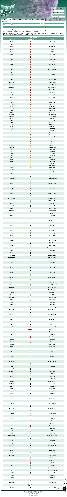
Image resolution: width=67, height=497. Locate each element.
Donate (42, 19)
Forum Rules (42, 492)
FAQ (11, 23)
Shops (14, 19)
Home (3, 19)
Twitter (30, 493)
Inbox (31, 19)
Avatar (26, 19)
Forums (9, 19)
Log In (62, 17)
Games (37, 19)
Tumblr (37, 493)
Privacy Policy (36, 492)
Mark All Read (42, 23)
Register (55, 17)
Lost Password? (58, 19)
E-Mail (25, 492)
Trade (20, 19)
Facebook (33, 493)
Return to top (33, 494)
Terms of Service (30, 492)
